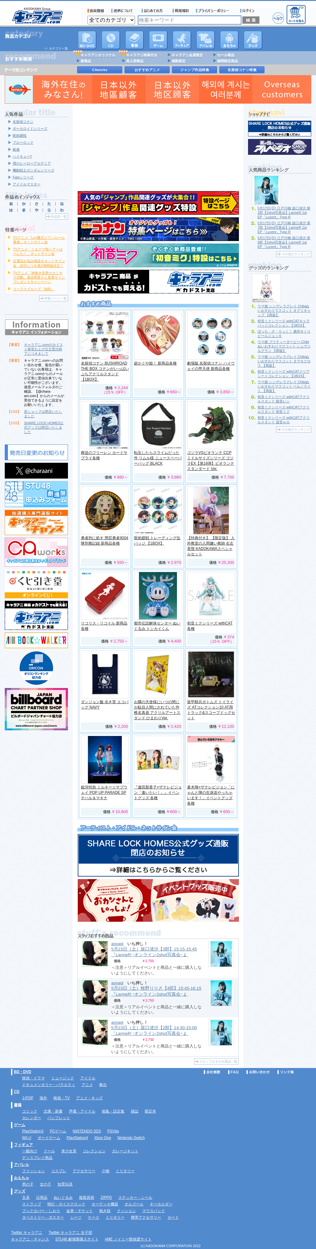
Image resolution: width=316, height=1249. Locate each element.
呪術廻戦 (20, 135)
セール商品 (225, 55)
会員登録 (96, 11)
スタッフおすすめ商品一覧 (218, 1061)
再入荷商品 (134, 61)
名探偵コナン (23, 122)
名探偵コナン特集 (242, 70)
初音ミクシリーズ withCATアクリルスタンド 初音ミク (284, 409)
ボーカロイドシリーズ (30, 128)
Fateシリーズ (23, 177)
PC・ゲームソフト (158, 40)
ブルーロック (23, 142)
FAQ (233, 1072)
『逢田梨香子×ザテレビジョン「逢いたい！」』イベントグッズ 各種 (158, 792)
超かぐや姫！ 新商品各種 (155, 363)
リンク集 (285, 1072)
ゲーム (19, 1125)
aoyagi (117, 943)
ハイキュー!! (22, 156)
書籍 (134, 40)
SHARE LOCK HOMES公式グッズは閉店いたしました (44, 427)
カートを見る (296, 14)
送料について (123, 11)
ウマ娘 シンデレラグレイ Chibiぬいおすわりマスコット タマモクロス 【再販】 (284, 361)
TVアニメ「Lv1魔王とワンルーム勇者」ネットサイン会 (39, 240)
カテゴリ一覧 (58, 48)
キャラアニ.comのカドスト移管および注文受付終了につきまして (43, 349)
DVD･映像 (87, 40)
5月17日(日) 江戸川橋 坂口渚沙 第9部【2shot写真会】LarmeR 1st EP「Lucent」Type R (284, 242)
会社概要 (212, 1072)
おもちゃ (229, 40)
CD (111, 40)
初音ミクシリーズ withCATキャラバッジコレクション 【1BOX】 (284, 323)
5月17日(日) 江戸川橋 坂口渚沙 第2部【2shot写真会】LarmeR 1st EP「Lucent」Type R (284, 212)
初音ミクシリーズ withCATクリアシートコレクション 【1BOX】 (284, 374)
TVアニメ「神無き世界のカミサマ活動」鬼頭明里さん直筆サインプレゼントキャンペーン (39, 277)
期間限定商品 (227, 61)
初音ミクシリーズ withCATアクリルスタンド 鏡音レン (284, 399)
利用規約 (181, 11)
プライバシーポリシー (214, 11)
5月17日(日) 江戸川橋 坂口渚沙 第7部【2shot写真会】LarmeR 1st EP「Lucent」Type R (284, 227)
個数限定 (178, 61)
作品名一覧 (59, 216)
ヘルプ (278, 18)
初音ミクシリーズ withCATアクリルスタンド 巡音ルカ (284, 420)
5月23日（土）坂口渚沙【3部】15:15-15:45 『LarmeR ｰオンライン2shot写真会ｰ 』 (154, 952)
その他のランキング (296, 254)
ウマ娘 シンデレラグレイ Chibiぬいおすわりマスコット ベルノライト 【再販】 (284, 386)
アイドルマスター (26, 184)
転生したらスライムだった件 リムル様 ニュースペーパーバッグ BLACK (158, 458)
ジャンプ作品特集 (194, 70)
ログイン (248, 11)
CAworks (100, 70)
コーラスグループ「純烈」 (34, 289)
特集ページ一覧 (56, 298)
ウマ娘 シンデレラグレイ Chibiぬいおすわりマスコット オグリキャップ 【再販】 (284, 310)
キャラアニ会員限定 (187, 55)
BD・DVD (22, 1072)
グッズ (253, 40)
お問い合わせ (258, 1072)
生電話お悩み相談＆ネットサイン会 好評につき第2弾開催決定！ (39, 263)
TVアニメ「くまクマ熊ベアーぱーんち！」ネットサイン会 (38, 251)
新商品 (86, 61)
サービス (154, 11)
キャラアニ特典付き (141, 55)
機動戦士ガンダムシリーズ (33, 170)
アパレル (206, 40)
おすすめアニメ (147, 70)
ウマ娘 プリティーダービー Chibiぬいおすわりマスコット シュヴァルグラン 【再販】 (284, 346)
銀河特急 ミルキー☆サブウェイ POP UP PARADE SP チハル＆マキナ (104, 792)
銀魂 (16, 149)
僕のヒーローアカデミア (32, 163)
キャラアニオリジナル (98, 55)
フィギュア (182, 40)
